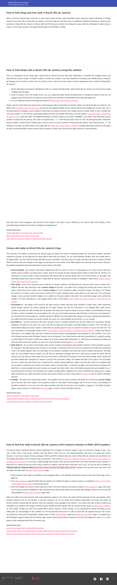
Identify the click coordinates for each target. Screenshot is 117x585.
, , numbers (41, 467)
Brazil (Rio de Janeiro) (36, 470)
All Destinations (21, 481)
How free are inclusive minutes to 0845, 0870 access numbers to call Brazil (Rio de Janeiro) (40, 534)
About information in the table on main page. (22, 236)
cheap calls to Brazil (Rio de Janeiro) (64, 101)
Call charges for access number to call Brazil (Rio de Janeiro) (29, 239)
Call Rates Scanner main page (27, 108)
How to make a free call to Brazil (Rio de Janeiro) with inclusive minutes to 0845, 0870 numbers (41, 531)
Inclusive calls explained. (101, 506)
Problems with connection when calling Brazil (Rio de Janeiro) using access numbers (38, 399)
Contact (86, 319)
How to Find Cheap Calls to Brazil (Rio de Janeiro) (25, 528)
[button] (95, 578)
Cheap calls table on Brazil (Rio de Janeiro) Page (24, 233)
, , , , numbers (64, 467)
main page (47, 95)
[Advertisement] (58, 47)
